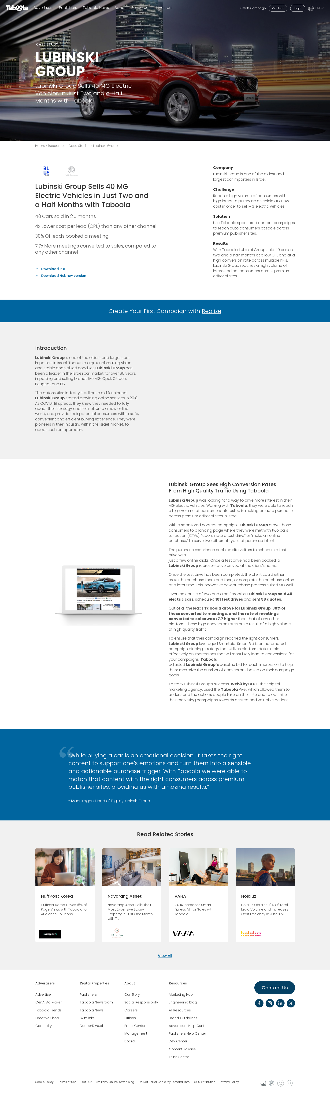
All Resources (180, 1010)
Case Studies (79, 146)
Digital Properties (94, 983)
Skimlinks (87, 1018)
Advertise (43, 994)
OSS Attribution (204, 1082)
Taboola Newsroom (96, 1002)
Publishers (68, 7)
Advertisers (43, 7)
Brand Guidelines (183, 1018)
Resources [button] (140, 7)
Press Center (134, 1026)
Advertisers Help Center (188, 1026)
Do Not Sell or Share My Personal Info (164, 1082)
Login (297, 8)
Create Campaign (253, 8)
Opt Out (86, 1082)
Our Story (132, 994)
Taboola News (96, 7)
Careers (131, 1010)
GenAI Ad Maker (48, 1002)
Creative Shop (47, 1018)
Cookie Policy (44, 1082)
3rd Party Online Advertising (115, 1082)
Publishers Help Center (187, 1033)
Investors (164, 7)
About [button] (120, 7)
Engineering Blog (183, 1002)
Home (40, 146)
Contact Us (275, 987)
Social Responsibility (141, 1002)
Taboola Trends (48, 1010)
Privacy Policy (229, 1082)
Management (135, 1033)
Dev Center (178, 1041)
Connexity (43, 1026)
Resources (57, 146)
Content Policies (182, 1049)
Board (129, 1041)
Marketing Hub (181, 994)
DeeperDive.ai (91, 1026)
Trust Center (179, 1057)
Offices (130, 1018)
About (129, 983)
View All (165, 955)
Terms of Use (67, 1082)
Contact (278, 8)
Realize (211, 311)
